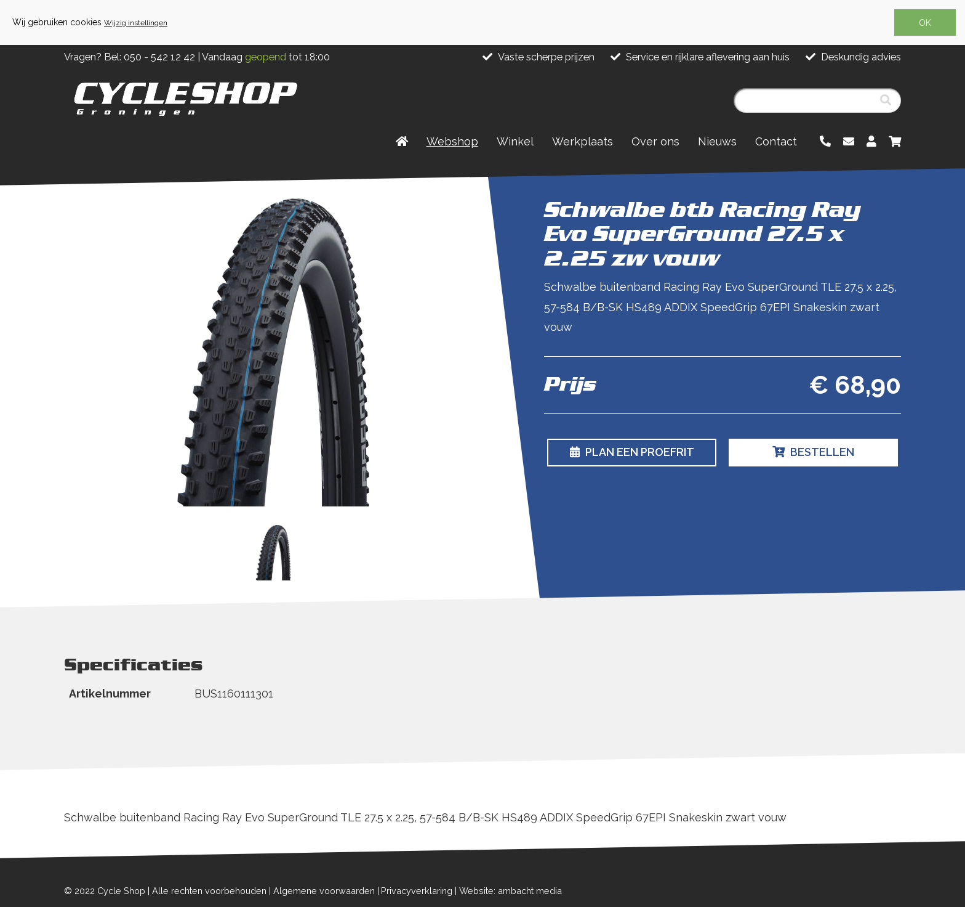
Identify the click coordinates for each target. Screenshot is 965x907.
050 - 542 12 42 (159, 57)
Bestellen (813, 451)
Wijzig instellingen (135, 22)
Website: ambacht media (510, 890)
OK (925, 23)
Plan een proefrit (632, 451)
